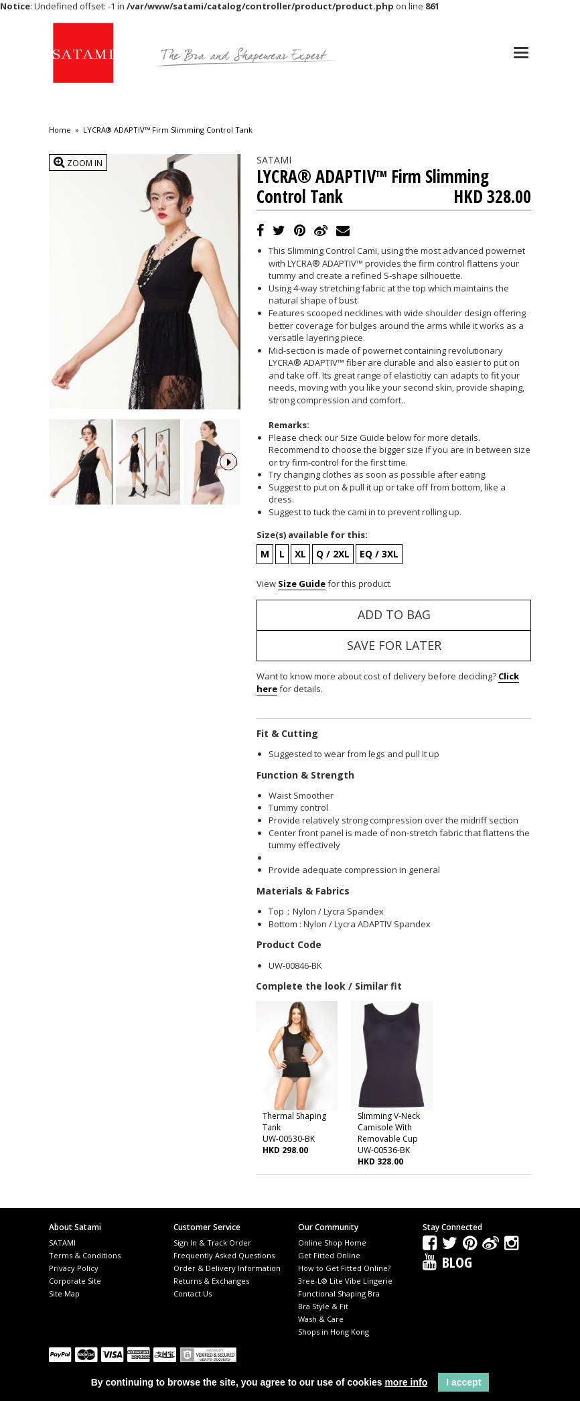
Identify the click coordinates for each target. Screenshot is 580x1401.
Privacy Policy (73, 1268)
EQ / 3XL (379, 553)
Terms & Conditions (85, 1255)
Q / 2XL (333, 553)
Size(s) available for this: (312, 535)
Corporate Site (75, 1281)
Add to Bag (394, 614)
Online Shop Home (332, 1243)
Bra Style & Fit (323, 1306)
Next (228, 460)
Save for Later (394, 645)
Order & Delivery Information (227, 1268)
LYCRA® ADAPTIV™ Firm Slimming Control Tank (167, 130)
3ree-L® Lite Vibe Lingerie (345, 1281)
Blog (457, 1262)
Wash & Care (321, 1319)
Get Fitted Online (329, 1255)
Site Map (64, 1293)
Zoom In (78, 162)
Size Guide (301, 584)
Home (60, 130)
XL (300, 553)
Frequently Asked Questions (224, 1255)
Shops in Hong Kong (333, 1332)
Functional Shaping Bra (339, 1293)
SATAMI (62, 1243)
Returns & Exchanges (211, 1281)
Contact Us (192, 1293)
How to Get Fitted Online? (344, 1268)
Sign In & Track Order (212, 1243)
